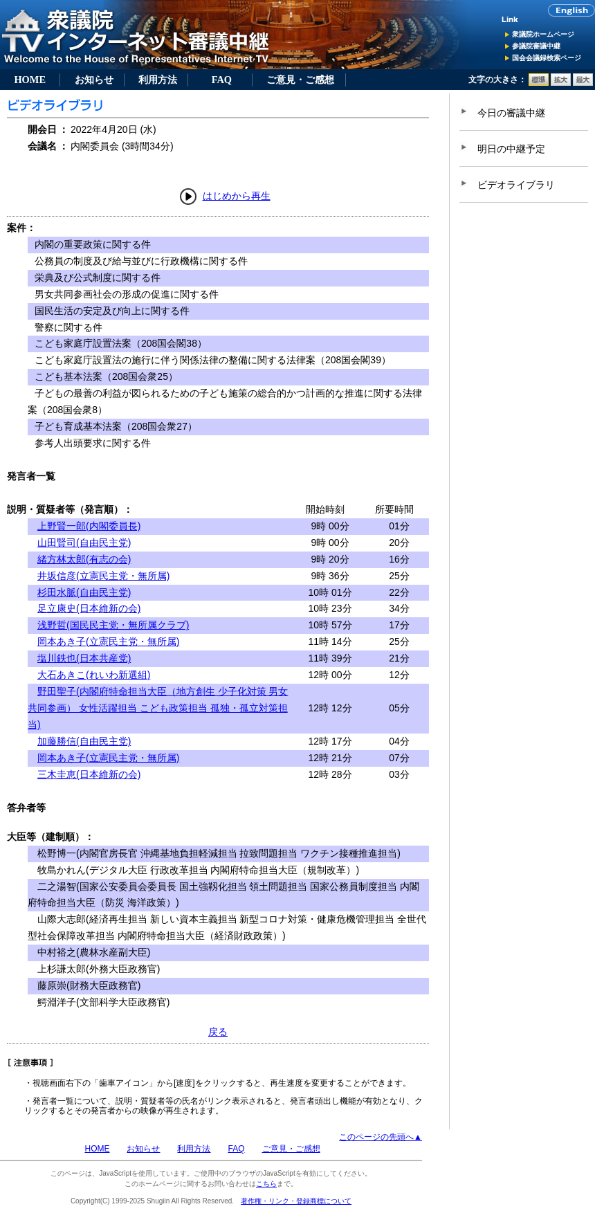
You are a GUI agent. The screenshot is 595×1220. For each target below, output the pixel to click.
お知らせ (94, 79)
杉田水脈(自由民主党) (84, 592)
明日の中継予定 (511, 148)
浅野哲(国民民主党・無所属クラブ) (113, 624)
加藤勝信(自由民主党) (84, 741)
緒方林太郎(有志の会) (84, 559)
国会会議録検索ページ (546, 58)
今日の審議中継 (511, 112)
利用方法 (157, 79)
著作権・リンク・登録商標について (296, 1201)
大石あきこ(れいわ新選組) (93, 674)
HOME (30, 79)
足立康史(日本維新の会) (88, 608)
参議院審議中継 (536, 46)
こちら (266, 1183)
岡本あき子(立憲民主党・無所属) (108, 641)
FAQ (222, 79)
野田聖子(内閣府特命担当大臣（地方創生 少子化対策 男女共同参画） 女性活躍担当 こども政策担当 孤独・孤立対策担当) (158, 708)
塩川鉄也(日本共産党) (84, 658)
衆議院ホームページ (543, 34)
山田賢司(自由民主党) (84, 542)
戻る (218, 1031)
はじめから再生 (237, 195)
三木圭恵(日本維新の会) (88, 774)
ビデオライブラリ (516, 184)
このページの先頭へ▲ (380, 1137)
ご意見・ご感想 (300, 79)
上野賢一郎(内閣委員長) (88, 525)
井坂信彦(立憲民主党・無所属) (103, 575)
